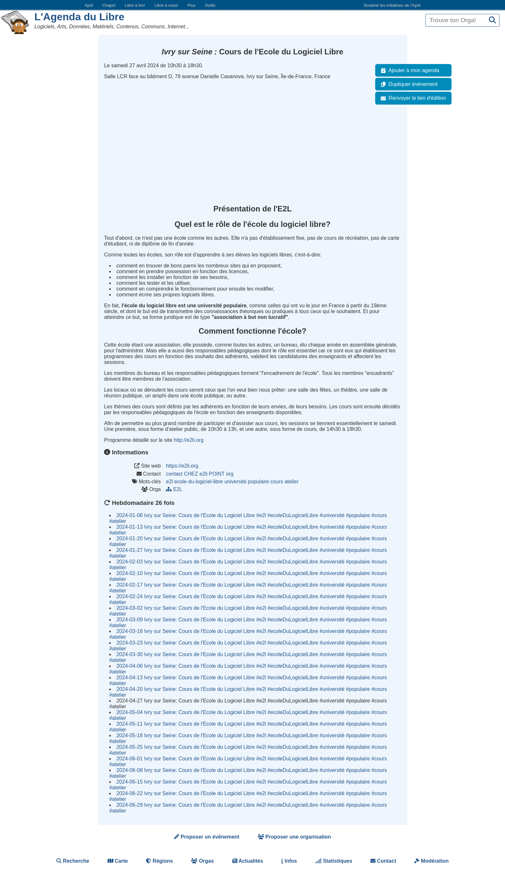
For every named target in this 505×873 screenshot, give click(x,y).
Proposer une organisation (294, 837)
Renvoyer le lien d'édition (412, 98)
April (89, 5)
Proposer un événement (206, 837)
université (235, 481)
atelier (291, 481)
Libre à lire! (135, 5)
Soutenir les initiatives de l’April (392, 5)
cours (277, 481)
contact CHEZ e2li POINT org (199, 474)
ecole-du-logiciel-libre (198, 481)
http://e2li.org (189, 440)
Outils (210, 5)
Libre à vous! (166, 5)
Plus (191, 5)
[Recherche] (492, 20)
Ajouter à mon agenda (408, 70)
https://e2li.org (182, 466)
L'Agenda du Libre (79, 17)
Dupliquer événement (407, 84)
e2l (169, 481)
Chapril (109, 5)
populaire (258, 481)
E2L (175, 489)
